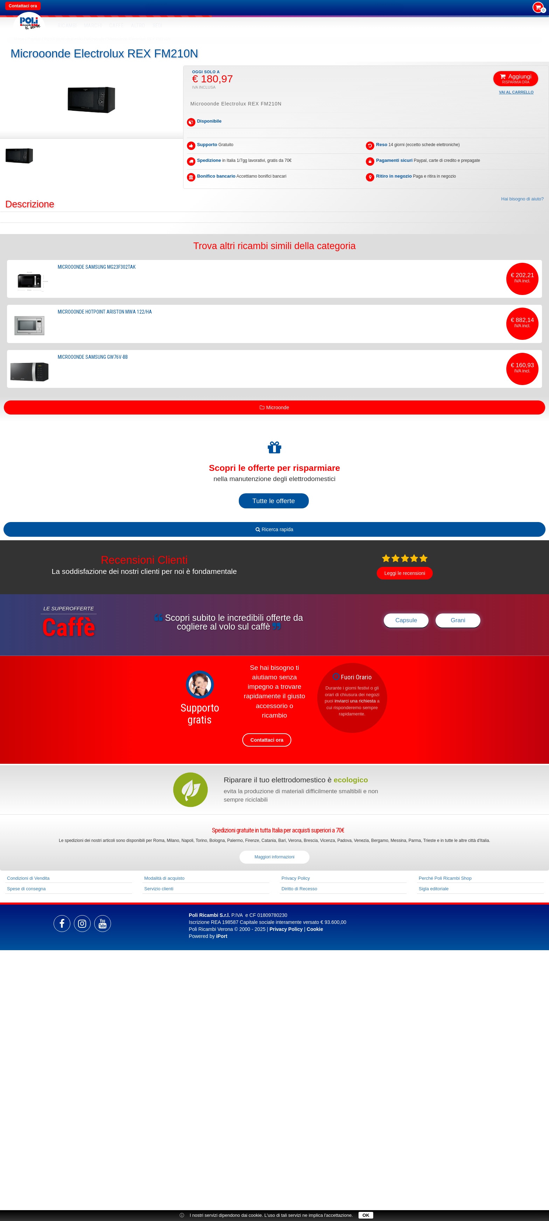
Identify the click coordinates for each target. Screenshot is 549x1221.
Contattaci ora (23, 6)
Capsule (406, 620)
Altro (138, 25)
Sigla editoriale (434, 888)
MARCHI (93, 25)
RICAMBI (67, 25)
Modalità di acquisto (164, 878)
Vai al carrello (516, 92)
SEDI (157, 25)
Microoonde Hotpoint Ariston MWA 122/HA (105, 312)
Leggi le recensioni (404, 573)
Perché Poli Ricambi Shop (445, 878)
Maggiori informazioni (274, 857)
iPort (221, 936)
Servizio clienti (158, 888)
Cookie (315, 929)
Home (19, 39)
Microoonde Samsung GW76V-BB (93, 357)
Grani (458, 620)
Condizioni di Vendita (28, 878)
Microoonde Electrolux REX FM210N (139, 39)
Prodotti (34, 39)
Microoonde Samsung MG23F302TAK (96, 267)
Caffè (116, 25)
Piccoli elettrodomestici (63, 39)
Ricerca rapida (274, 529)
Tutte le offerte (273, 501)
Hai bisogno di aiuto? (522, 198)
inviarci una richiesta (355, 701)
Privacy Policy (296, 878)
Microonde (95, 39)
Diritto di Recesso (299, 888)
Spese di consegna (26, 888)
